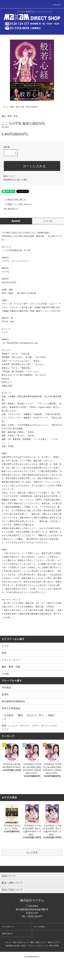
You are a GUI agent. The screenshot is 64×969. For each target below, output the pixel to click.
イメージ (48, 221)
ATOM (56, 946)
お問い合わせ (7, 934)
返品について (9, 176)
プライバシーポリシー (36, 946)
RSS (51, 946)
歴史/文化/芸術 (31, 107)
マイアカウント (8, 927)
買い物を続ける (9, 209)
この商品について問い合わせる (16, 204)
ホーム (5, 107)
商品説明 (16, 221)
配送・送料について (38, 942)
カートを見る (39, 927)
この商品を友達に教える (13, 199)
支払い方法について (20, 942)
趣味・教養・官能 (17, 107)
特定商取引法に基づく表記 (15, 180)
